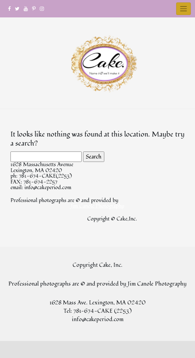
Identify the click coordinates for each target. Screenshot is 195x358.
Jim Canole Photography (97, 206)
